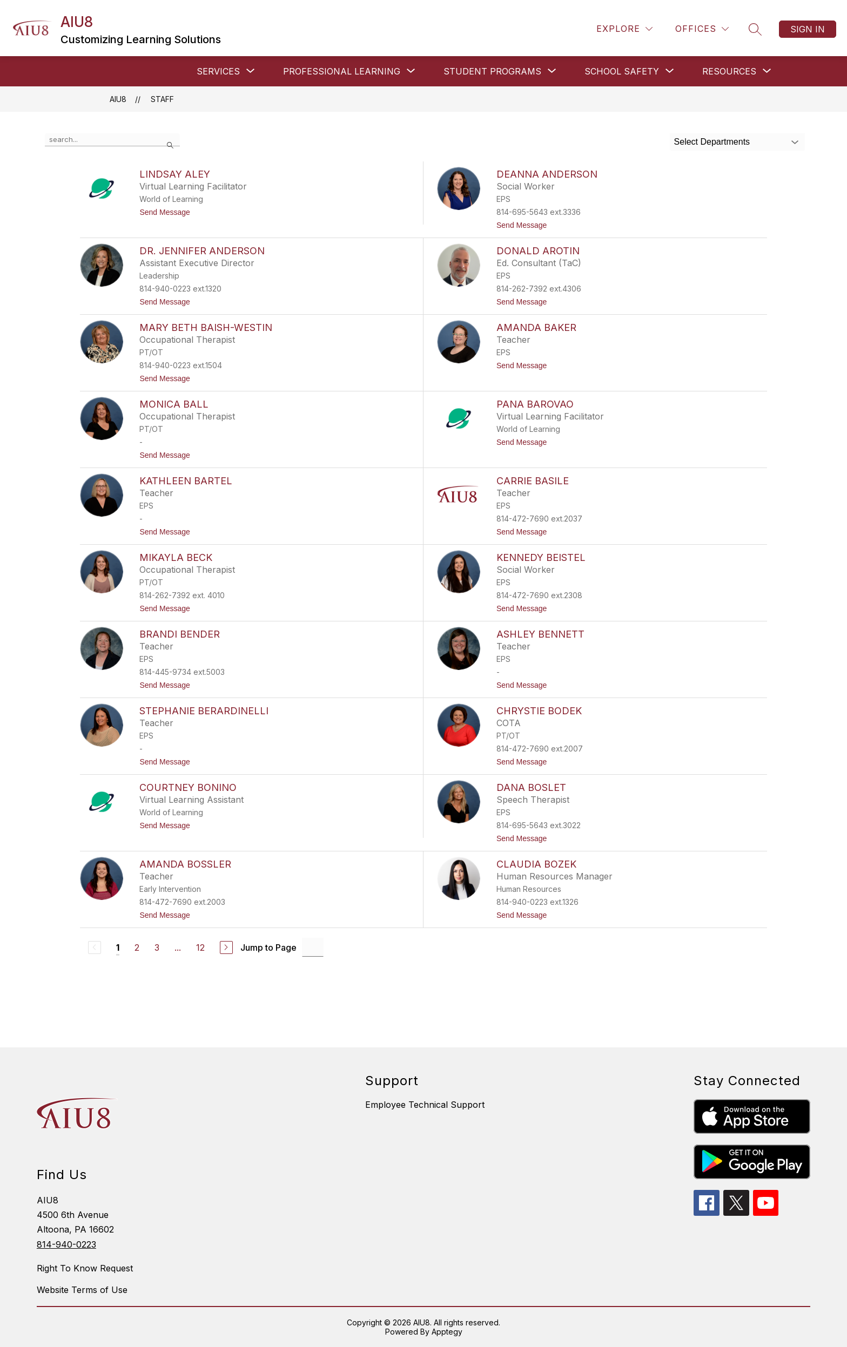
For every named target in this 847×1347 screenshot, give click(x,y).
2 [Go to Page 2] (137, 947)
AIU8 (118, 99)
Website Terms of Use (82, 1289)
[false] (112, 139)
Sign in (807, 29)
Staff (162, 99)
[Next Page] (226, 947)
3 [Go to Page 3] (156, 947)
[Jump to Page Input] (313, 947)
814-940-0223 (66, 1244)
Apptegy (447, 1331)
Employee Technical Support (425, 1104)
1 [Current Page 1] (117, 947)
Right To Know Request (85, 1268)
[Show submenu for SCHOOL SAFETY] (621, 71)
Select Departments (712, 141)
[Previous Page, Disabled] (94, 947)
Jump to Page (268, 947)
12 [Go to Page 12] (200, 947)
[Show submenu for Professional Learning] (341, 71)
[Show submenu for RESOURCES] (729, 71)
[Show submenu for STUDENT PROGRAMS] (492, 71)
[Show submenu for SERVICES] (218, 71)
